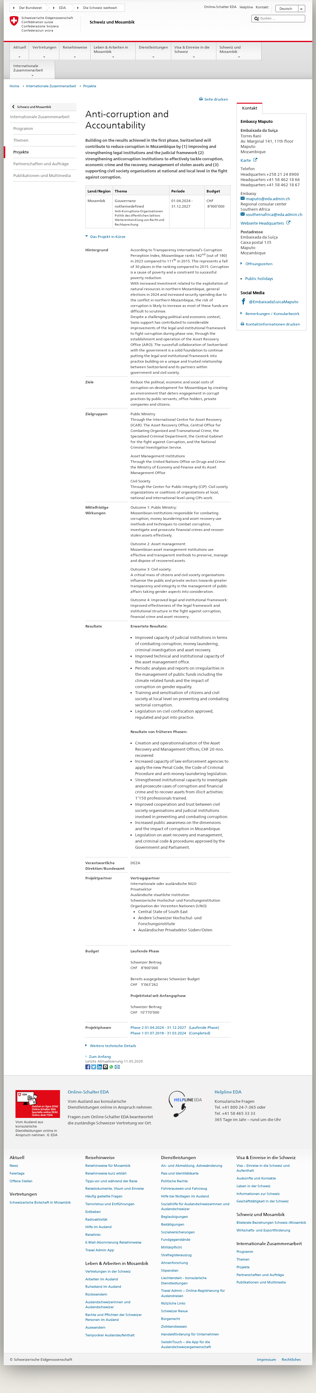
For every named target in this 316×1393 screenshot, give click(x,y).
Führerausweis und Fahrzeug (184, 1189)
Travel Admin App (99, 1250)
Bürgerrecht (170, 1319)
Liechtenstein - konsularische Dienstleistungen (184, 1280)
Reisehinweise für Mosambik (107, 1166)
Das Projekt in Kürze (107, 236)
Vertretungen (44, 52)
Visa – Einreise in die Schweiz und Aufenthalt (263, 1168)
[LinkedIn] (100, 1066)
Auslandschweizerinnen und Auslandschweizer (107, 1304)
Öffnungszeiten (258, 263)
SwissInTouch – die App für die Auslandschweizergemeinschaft (186, 1344)
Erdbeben (93, 1212)
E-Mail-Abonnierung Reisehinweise (113, 1242)
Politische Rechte (174, 1181)
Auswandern (95, 1328)
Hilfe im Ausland (98, 1227)
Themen (243, 1259)
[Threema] (106, 1066)
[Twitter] (94, 1066)
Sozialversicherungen (178, 1232)
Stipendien (169, 1271)
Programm (245, 1252)
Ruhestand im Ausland (103, 1287)
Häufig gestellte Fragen (103, 1197)
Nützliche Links (173, 1304)
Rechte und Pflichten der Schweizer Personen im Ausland (113, 1317)
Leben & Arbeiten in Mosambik (113, 52)
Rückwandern (96, 1295)
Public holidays (259, 278)
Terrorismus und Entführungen (110, 1204)
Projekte (243, 1267)
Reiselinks (92, 1235)
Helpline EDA (228, 1091)
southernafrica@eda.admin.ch (274, 214)
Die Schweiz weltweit (100, 8)
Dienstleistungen (153, 52)
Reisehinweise (75, 52)
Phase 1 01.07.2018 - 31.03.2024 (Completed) (170, 1033)
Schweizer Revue (174, 1311)
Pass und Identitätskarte (180, 1173)
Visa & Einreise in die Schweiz (194, 52)
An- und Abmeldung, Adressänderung (191, 1166)
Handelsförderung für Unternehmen (190, 1334)
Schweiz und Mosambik (239, 52)
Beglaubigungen (174, 1217)
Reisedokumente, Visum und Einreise (114, 1189)
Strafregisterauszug (176, 1255)
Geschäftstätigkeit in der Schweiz (263, 1202)
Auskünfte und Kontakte (256, 1178)
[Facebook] (88, 1066)
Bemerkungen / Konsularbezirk (272, 313)
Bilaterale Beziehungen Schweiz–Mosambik (271, 1223)
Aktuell (19, 52)
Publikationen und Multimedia (261, 1283)
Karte (249, 160)
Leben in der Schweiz (254, 1186)
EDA (62, 8)
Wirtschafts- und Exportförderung (263, 1231)
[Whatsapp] (112, 1066)
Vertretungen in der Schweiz (108, 1272)
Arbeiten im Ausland (101, 1279)
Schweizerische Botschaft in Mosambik (40, 1203)
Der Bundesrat (30, 8)
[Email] (117, 1066)
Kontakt (247, 108)
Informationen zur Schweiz (258, 1194)
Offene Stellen (21, 1181)
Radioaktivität (96, 1220)
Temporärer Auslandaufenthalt (110, 1335)
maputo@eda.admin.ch (268, 198)
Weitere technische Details (112, 1045)
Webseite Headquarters (265, 223)
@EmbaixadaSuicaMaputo (273, 301)
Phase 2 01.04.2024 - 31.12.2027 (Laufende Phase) (174, 1027)
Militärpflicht (171, 1248)
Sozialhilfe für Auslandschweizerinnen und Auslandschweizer (195, 1206)
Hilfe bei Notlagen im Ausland (185, 1197)
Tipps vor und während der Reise (111, 1181)
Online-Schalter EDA (88, 1091)
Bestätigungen (172, 1225)
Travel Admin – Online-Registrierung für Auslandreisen (193, 1293)
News (14, 1166)
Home (14, 86)
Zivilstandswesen (174, 1327)
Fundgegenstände (175, 1240)
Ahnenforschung (174, 1263)
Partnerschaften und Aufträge (260, 1275)
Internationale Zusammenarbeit (32, 70)
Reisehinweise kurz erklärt (105, 1173)
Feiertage (17, 1173)
